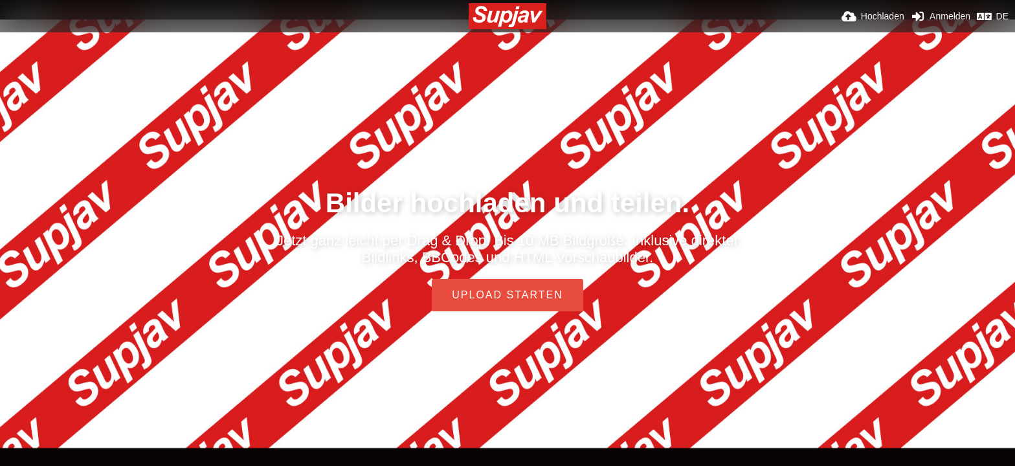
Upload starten (507, 294)
